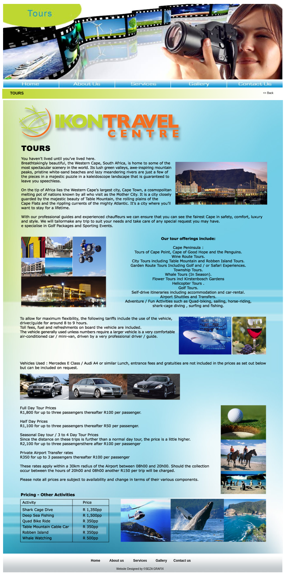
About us (116, 561)
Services (140, 561)
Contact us (182, 561)
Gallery (161, 561)
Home (95, 561)
